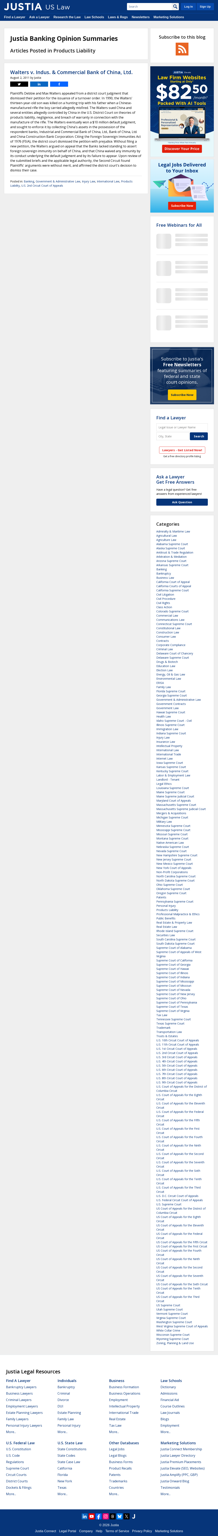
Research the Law (67, 17)
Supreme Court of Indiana (173, 977)
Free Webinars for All (179, 224)
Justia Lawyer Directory (178, 1455)
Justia (114, 1525)
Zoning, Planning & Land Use (175, 1343)
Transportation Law (169, 1032)
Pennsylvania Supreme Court (174, 901)
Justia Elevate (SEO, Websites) (183, 1468)
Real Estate (117, 1419)
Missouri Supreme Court (172, 834)
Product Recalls (120, 1468)
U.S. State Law (70, 1442)
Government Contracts (171, 704)
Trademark (163, 1028)
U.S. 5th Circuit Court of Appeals (176, 1065)
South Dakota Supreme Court (175, 943)
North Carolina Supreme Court (176, 876)
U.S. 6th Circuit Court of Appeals (176, 1070)
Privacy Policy (142, 1531)
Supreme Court (17, 1468)
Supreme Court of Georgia (173, 964)
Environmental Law (168, 678)
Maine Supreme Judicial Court (175, 796)
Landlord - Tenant (167, 779)
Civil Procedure (165, 599)
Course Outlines (173, 1406)
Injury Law (88, 181)
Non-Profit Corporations (172, 872)
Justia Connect (45, 1531)
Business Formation (124, 1387)
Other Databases (124, 1442)
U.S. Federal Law (20, 1442)
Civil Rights (163, 603)
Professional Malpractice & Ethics (178, 914)
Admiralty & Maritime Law (173, 531)
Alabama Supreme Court (172, 544)
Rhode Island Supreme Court (174, 931)
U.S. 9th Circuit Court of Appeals (176, 1082)
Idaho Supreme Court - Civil (174, 721)
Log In (188, 6)
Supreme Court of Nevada (173, 990)
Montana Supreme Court (172, 838)
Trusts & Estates (167, 1036)
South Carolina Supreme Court (176, 939)
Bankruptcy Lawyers (21, 1387)
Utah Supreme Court (169, 1309)
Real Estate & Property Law (174, 922)
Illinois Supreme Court (170, 725)
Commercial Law (167, 615)
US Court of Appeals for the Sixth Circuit (182, 1284)
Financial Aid (170, 1400)
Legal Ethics (164, 784)
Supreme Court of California (174, 960)
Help (99, 1531)
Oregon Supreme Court (171, 893)
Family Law (163, 687)
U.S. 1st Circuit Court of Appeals (176, 1049)
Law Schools (94, 17)
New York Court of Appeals (173, 868)
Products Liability (167, 910)
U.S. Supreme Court (168, 1204)
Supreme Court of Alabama (174, 948)
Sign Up (205, 6)
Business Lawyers (19, 1393)
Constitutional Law (168, 628)
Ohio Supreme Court (169, 885)
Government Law (167, 708)
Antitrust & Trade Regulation (174, 552)
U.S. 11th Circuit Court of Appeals (177, 1044)
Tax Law (161, 1015)
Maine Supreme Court (170, 792)
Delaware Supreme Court (172, 657)
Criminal (63, 1393)
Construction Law (167, 632)
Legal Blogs (118, 1455)
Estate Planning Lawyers (24, 1412)
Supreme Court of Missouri (173, 985)
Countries (116, 1487)
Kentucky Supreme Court (172, 771)
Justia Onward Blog (175, 1481)
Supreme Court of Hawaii (172, 969)
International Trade (168, 754)
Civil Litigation (165, 594)
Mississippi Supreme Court (173, 830)
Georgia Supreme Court (171, 695)
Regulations (15, 1462)
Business (116, 1380)
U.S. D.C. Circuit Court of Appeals (177, 1196)
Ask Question (182, 502)
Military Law (164, 821)
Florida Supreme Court (170, 691)
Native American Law (170, 842)
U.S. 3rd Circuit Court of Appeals (176, 1057)
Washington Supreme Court (174, 1322)
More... (11, 1432)
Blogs (165, 1419)
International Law (108, 181)
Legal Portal (67, 1531)
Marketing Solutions (169, 17)
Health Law (163, 716)
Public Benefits (165, 918)
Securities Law (165, 935)
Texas (61, 1487)
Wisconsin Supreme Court (173, 1335)
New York (64, 1481)
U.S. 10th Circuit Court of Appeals (177, 1040)
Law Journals (170, 1412)
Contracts (162, 641)
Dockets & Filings (19, 1487)
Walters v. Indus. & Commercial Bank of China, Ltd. (71, 72)
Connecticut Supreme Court (174, 624)
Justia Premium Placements (181, 1462)
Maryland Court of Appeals (173, 800)
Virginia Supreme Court (171, 1318)
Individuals (66, 1380)
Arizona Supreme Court (171, 561)
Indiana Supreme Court (171, 733)
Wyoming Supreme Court (172, 1339)
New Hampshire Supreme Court (176, 855)
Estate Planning (69, 1412)
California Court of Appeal (173, 582)
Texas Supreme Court (170, 1023)
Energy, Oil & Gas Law (170, 674)
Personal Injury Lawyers (24, 1425)
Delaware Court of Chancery (174, 653)
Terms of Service (117, 1531)
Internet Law (164, 758)
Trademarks (118, 1481)
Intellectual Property (169, 746)
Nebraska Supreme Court (172, 847)
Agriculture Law (166, 540)
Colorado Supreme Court (172, 611)
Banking (29, 181)
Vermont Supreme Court (172, 1314)
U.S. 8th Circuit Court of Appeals (176, 1078)
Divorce (63, 1400)
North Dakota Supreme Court (175, 880)
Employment (118, 1400)
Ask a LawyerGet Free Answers (175, 479)
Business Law (165, 578)
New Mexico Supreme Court (174, 864)
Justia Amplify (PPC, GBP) (179, 1475)
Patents (161, 897)
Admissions (169, 1393)
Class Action (164, 607)
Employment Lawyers (22, 1406)
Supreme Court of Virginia (172, 1011)
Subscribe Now (182, 395)
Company (86, 1531)
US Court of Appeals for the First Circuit (181, 1246)
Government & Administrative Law (58, 181)
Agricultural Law (166, 535)
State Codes (66, 1455)
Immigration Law (167, 729)
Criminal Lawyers (19, 1400)
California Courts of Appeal (173, 586)
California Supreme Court (172, 590)
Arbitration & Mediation (171, 557)
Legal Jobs (117, 1449)
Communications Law (170, 620)
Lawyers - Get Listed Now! (182, 450)
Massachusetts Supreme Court (176, 805)
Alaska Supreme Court (170, 548)
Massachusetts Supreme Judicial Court (181, 809)
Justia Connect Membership (181, 1449)
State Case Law (68, 1462)
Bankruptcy (163, 573)
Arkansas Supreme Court (172, 565)
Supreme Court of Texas (172, 1007)
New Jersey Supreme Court (173, 859)
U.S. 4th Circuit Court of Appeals (176, 1061)
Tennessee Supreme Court (173, 1019)
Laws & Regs (118, 17)
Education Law (165, 666)
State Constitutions (71, 1449)
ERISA (160, 683)
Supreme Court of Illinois (172, 973)
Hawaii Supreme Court (170, 712)
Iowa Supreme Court (169, 763)
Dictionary (168, 1387)
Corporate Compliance (170, 645)
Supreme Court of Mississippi (175, 981)
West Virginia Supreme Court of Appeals (182, 1326)
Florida (62, 1475)
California (64, 1468)
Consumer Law (166, 636)
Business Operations (124, 1393)
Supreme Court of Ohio (171, 998)
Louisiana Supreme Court (172, 788)
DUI (60, 1406)
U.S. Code (13, 1455)
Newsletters (141, 17)
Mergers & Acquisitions (171, 813)
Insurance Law (165, 742)
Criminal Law (164, 649)
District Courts (17, 1481)
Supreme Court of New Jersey (175, 994)
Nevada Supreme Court (171, 851)
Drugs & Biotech (167, 662)
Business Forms (121, 1462)
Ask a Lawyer (39, 17)
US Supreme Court (168, 1305)
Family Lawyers (17, 1419)
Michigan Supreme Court (172, 817)
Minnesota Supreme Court (173, 826)
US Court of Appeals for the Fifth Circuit (181, 1242)
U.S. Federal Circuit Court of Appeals (179, 1200)
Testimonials (170, 1487)
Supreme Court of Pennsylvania (176, 1002)
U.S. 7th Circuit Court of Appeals (176, 1074)
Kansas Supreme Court (171, 767)
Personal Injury (166, 906)
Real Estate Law (166, 927)
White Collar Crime (168, 1330)
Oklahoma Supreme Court (173, 889)
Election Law (164, 670)
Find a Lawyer (14, 17)
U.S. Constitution (18, 1449)
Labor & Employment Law (173, 775)
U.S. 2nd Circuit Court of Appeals (42, 185)
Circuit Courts (16, 1475)
